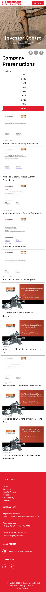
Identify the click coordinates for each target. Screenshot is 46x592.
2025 (23, 79)
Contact (6, 500)
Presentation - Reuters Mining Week (19, 279)
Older (23, 108)
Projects (6, 495)
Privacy (22, 585)
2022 (23, 91)
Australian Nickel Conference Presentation (22, 213)
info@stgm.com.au (16, 535)
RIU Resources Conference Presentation (21, 385)
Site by (22, 588)
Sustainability (8, 497)
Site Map (13, 585)
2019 (24, 104)
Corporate (6, 489)
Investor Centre (9, 492)
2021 (24, 95)
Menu (37, 3)
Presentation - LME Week (14, 246)
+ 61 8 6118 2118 (17, 532)
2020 (23, 99)
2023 (23, 87)
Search (30, 585)
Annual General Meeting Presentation (20, 143)
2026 (23, 74)
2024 (23, 83)
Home (5, 486)
